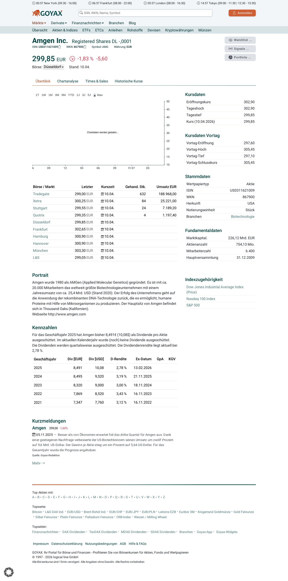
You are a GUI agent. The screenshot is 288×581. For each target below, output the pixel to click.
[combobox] (145, 13)
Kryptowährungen (179, 30)
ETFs (86, 30)
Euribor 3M (187, 512)
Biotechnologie (243, 217)
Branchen (116, 23)
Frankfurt (40, 229)
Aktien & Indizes (65, 30)
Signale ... (239, 49)
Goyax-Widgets (226, 532)
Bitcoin (37, 512)
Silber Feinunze (46, 517)
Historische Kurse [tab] (129, 81)
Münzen (204, 30)
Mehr (38, 463)
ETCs (99, 30)
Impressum (41, 544)
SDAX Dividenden (163, 532)
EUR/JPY (132, 512)
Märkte (38, 23)
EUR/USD (74, 512)
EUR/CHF (116, 512)
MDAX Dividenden (134, 532)
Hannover (41, 244)
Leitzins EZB (167, 512)
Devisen (154, 30)
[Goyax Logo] (47, 13)
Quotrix (38, 215)
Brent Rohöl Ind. (95, 512)
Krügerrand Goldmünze (214, 512)
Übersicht (39, 30)
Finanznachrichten (86, 23)
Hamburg (40, 236)
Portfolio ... (240, 57)
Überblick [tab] (43, 81)
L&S (36, 258)
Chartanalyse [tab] (67, 81)
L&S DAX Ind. (54, 512)
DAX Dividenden (73, 532)
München (40, 251)
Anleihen (115, 30)
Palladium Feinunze (99, 517)
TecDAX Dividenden (103, 532)
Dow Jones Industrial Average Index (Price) (215, 289)
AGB (123, 544)
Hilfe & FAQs (137, 544)
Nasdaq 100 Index (200, 299)
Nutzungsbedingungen (101, 544)
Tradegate (41, 194)
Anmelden (242, 13)
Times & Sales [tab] (96, 81)
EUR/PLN (148, 512)
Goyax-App (204, 532)
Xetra (37, 201)
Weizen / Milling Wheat (150, 517)
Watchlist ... (240, 40)
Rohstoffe (135, 30)
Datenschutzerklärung (66, 544)
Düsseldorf (41, 222)
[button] (9, 572)
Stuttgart (40, 208)
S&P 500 (193, 305)
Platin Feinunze (71, 517)
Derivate (57, 23)
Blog (132, 23)
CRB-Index (123, 517)
